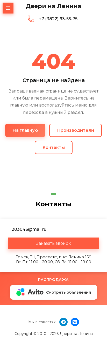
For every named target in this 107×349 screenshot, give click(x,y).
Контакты (53, 147)
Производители (75, 130)
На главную (25, 130)
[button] (53, 243)
